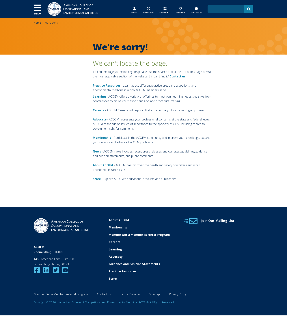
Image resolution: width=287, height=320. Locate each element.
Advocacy (115, 257)
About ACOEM (103, 165)
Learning (99, 96)
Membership (102, 138)
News (97, 151)
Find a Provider (130, 294)
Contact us (177, 76)
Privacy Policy (177, 294)
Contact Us (104, 294)
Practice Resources (106, 85)
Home (37, 22)
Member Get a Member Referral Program (139, 235)
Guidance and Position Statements (134, 264)
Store (113, 279)
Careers (114, 242)
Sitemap (154, 294)
